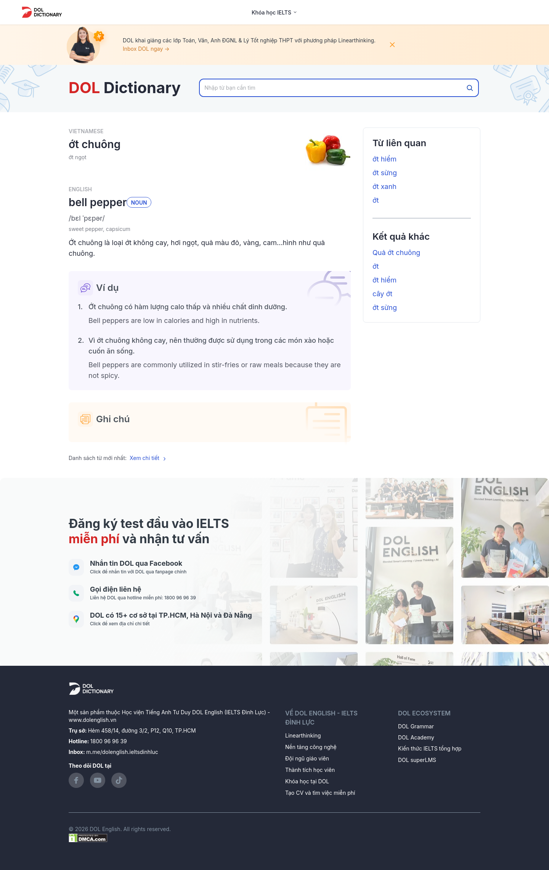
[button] (210, 218)
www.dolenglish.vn (92, 720)
